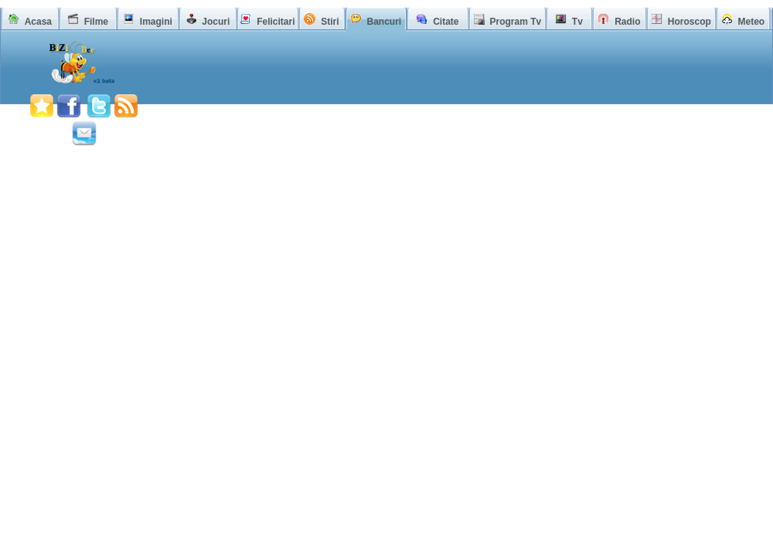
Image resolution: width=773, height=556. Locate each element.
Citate (445, 21)
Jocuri (216, 21)
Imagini (156, 21)
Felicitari (276, 21)
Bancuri (383, 21)
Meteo (751, 21)
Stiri (330, 21)
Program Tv (515, 21)
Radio (627, 21)
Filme (96, 21)
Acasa (38, 21)
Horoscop (689, 21)
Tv (577, 21)
